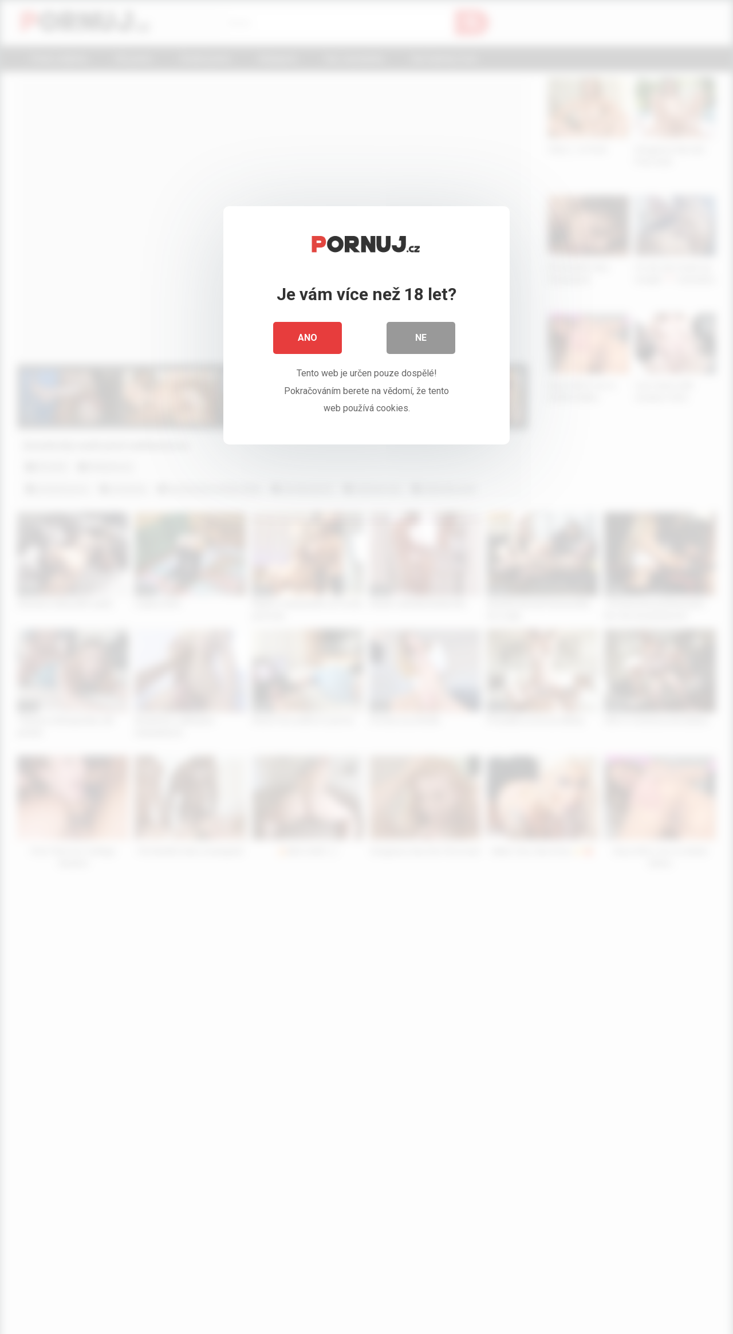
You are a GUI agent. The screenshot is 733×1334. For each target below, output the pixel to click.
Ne (421, 337)
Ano (307, 337)
